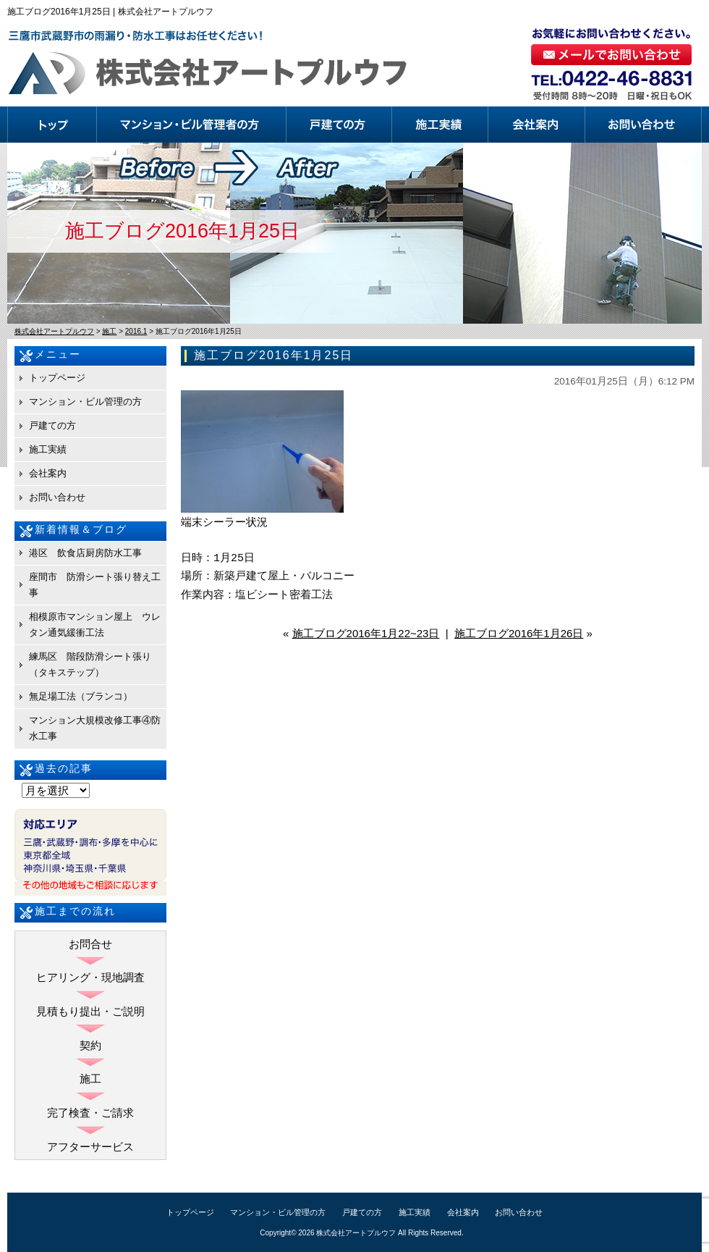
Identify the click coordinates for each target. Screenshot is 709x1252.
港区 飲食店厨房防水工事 (85, 552)
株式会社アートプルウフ (356, 1233)
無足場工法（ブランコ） (80, 696)
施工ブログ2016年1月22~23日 (366, 633)
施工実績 (440, 124)
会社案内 (536, 124)
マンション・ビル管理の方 (191, 124)
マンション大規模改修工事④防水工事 (95, 728)
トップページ (52, 124)
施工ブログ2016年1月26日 (518, 633)
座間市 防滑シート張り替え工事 (95, 584)
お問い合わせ (643, 124)
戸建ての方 (339, 124)
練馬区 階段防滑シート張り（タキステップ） (90, 664)
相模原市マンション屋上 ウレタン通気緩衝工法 (95, 624)
